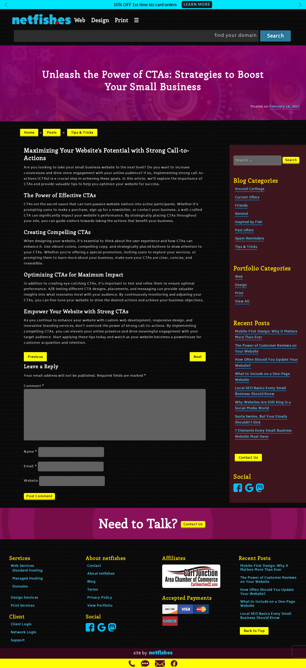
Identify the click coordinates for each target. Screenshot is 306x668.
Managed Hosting (27, 578)
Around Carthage (249, 189)
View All (242, 301)
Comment (34, 386)
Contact (94, 566)
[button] (153, 4)
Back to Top (254, 631)
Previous (35, 357)
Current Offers (247, 197)
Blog (91, 582)
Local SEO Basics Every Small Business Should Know (260, 391)
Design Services (24, 598)
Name (30, 452)
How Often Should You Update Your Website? (267, 592)
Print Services (23, 606)
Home (29, 133)
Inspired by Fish (248, 222)
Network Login (23, 632)
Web (79, 20)
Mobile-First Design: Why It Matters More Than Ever (264, 568)
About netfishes (101, 574)
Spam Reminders (249, 238)
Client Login (21, 624)
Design (100, 20)
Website (31, 481)
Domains (20, 586)
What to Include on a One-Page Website (267, 604)
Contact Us (248, 458)
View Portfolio (100, 606)
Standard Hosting (27, 570)
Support (18, 640)
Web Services (22, 566)
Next (198, 357)
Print (121, 20)
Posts (52, 133)
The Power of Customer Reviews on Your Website (268, 580)
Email (30, 466)
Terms (92, 590)
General (241, 214)
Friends (241, 206)
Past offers (244, 230)
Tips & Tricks (82, 133)
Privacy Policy (99, 598)
